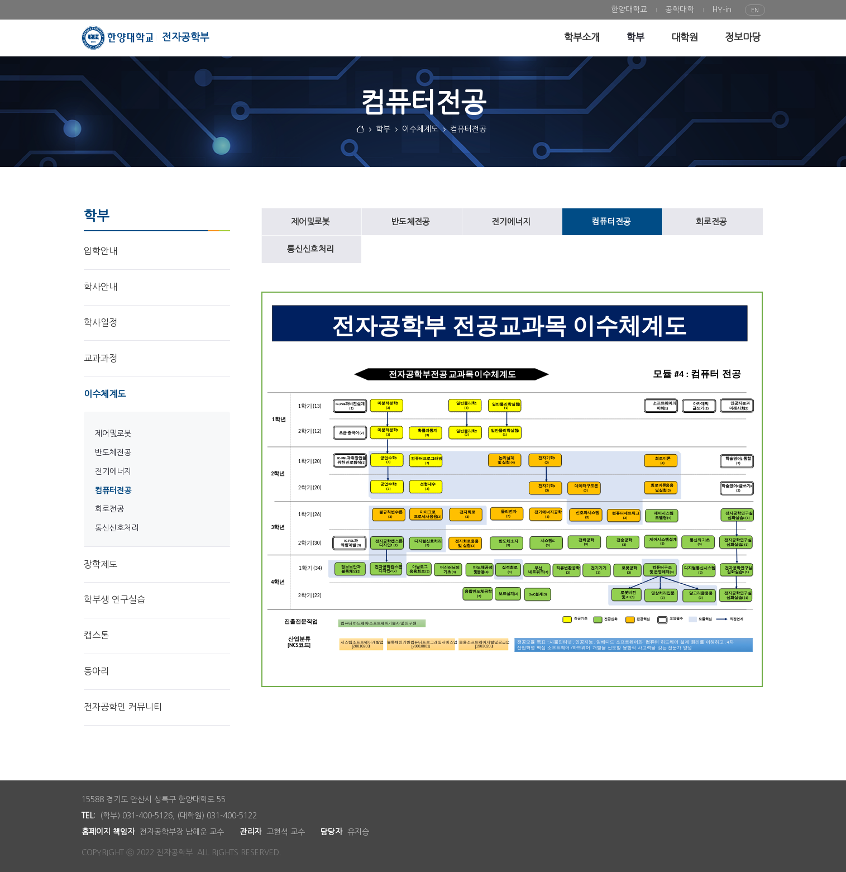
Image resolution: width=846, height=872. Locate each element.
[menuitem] (629, 10)
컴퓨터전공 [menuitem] (113, 490)
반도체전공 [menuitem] (113, 452)
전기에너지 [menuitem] (113, 471)
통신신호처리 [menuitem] (116, 528)
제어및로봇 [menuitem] (113, 433)
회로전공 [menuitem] (109, 509)
